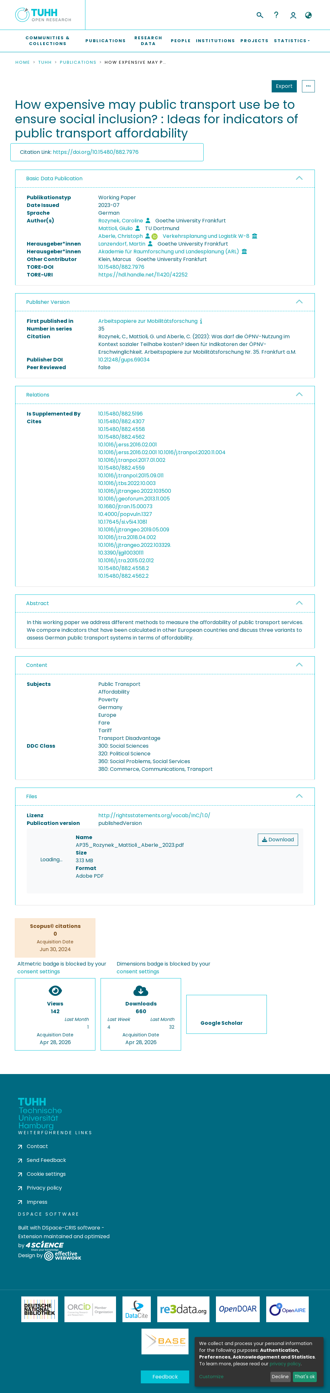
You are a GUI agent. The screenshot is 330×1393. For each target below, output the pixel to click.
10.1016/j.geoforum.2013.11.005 (134, 498)
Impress (32, 1202)
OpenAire (287, 1309)
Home (22, 62)
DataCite (137, 1309)
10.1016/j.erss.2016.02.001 (127, 444)
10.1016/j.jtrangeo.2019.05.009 (133, 529)
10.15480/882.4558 (121, 429)
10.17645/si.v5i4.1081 (122, 522)
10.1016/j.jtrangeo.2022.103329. (134, 545)
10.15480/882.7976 (121, 267)
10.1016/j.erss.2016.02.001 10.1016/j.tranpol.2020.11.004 (162, 452)
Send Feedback (42, 1160)
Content (36, 665)
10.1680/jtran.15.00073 (125, 506)
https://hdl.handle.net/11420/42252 (143, 274)
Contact (33, 1146)
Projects (254, 41)
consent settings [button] (38, 972)
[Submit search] (260, 14)
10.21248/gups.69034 (124, 359)
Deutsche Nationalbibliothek (39, 1309)
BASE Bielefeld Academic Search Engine (165, 1341)
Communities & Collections (47, 41)
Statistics (282, 86)
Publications (105, 41)
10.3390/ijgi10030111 (121, 552)
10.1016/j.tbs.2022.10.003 (127, 483)
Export (252, 86)
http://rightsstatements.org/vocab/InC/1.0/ (154, 815)
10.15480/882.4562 (121, 437)
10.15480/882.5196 (120, 413)
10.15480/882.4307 (121, 421)
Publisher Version (48, 302)
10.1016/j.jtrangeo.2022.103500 (134, 491)
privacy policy (285, 1363)
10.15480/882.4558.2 (123, 568)
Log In (293, 14)
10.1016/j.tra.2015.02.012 (126, 560)
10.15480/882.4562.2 (123, 576)
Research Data (148, 41)
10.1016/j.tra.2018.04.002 (127, 537)
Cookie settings (42, 1174)
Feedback (165, 1376)
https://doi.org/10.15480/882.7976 (96, 152)
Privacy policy (40, 1188)
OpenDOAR (238, 1309)
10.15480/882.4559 (121, 468)
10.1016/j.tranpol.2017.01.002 (131, 460)
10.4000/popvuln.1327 (125, 514)
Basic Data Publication (54, 178)
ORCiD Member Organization (90, 1309)
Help (276, 14)
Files (31, 796)
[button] (308, 15)
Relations (37, 394)
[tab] (165, 179)
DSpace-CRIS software (71, 1227)
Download (278, 839)
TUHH (45, 62)
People (181, 41)
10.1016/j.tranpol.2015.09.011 (131, 475)
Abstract (37, 603)
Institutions (215, 41)
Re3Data (183, 1309)
